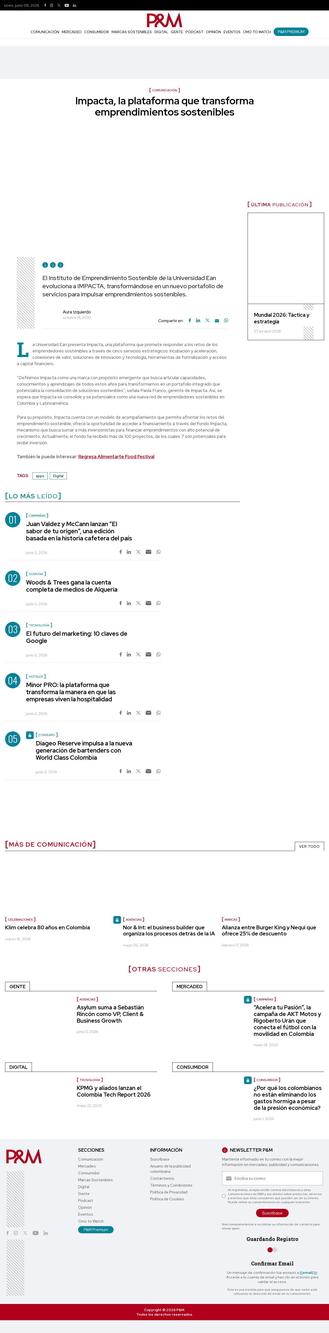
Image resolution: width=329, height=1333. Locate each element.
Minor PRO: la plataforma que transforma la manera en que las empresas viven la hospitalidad (71, 692)
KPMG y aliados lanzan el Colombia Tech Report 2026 (114, 1091)
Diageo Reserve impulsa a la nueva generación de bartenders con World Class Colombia (84, 750)
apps (40, 476)
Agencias (133, 920)
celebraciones (20, 920)
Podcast (194, 32)
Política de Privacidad (168, 1192)
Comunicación (45, 32)
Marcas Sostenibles (132, 32)
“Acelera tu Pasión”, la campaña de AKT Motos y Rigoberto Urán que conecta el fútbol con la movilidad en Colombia (287, 1021)
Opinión (213, 32)
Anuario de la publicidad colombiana (170, 1169)
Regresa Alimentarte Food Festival (116, 457)
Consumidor (96, 32)
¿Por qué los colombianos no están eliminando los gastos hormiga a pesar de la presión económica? (288, 1098)
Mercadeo (72, 32)
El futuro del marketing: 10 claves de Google (76, 637)
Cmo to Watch (257, 32)
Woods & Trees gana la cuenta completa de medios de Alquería (71, 585)
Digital (161, 32)
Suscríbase (159, 1159)
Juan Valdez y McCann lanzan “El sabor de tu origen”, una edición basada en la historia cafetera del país (79, 531)
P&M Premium (291, 31)
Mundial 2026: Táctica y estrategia (281, 318)
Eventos (232, 32)
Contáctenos (162, 1178)
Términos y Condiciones (171, 1185)
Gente (177, 32)
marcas (231, 920)
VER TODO (309, 846)
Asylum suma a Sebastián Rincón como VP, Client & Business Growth (110, 1014)
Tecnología (90, 1080)
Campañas (265, 999)
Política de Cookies (167, 1199)
